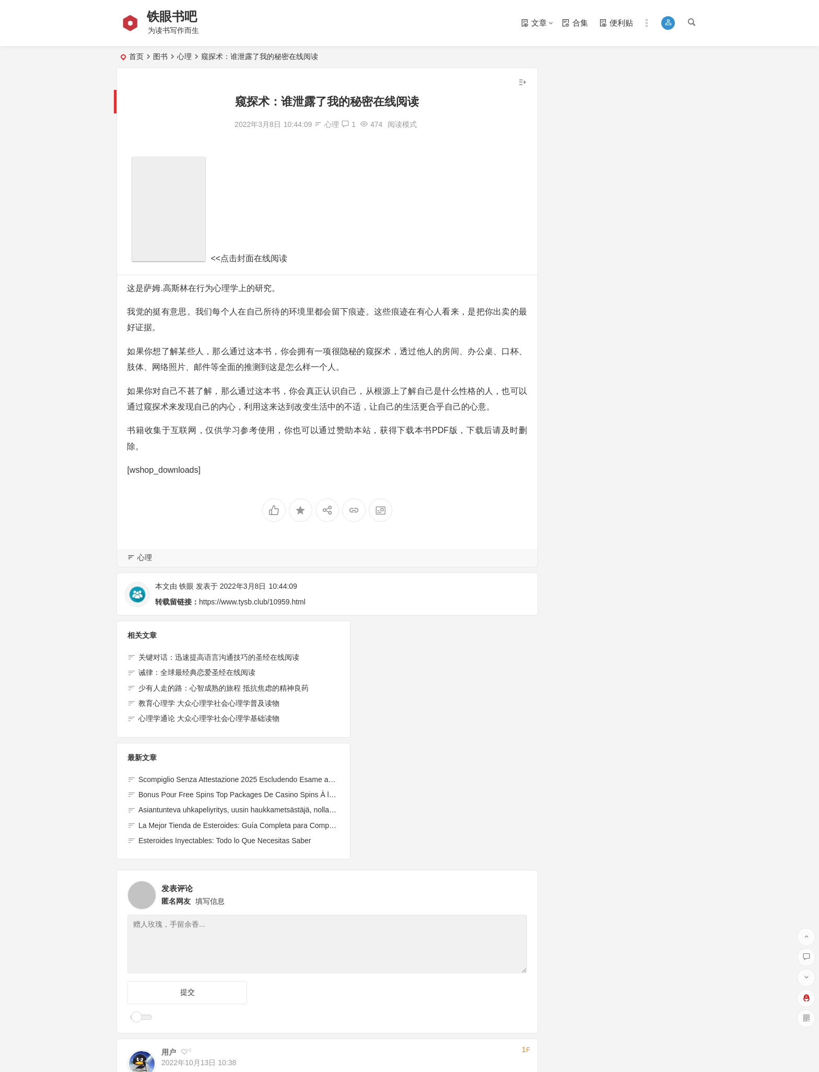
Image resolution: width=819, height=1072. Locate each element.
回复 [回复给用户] (173, 953)
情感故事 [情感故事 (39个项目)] (619, 119)
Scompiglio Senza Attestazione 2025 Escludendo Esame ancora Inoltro (430, 658)
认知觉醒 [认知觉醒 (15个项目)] (670, 103)
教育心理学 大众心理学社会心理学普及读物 (208, 704)
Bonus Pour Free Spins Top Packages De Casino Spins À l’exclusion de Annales (430, 673)
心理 (184, 56)
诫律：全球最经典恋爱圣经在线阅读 (196, 673)
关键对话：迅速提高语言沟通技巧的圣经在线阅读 (218, 658)
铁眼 (186, 586)
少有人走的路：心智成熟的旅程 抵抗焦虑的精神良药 (223, 688)
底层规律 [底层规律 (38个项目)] (568, 119)
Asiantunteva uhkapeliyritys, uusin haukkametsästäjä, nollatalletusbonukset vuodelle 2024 (430, 688)
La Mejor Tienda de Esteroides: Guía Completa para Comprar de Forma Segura (430, 704)
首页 (136, 56)
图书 (160, 56)
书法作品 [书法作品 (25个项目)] (619, 103)
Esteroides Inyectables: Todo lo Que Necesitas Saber (430, 719)
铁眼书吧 (173, 16)
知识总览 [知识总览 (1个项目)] (670, 119)
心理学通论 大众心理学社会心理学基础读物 (208, 719)
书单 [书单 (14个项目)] (568, 103)
